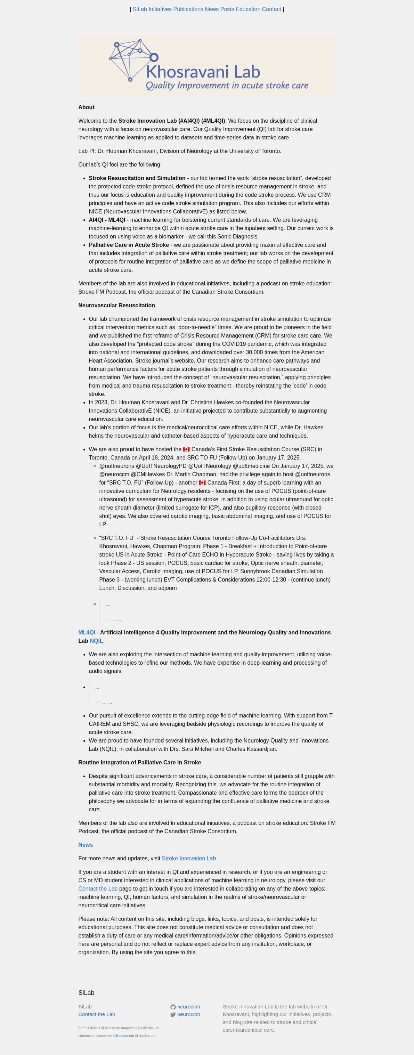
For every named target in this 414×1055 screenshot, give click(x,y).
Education (249, 9)
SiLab (140, 9)
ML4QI (87, 632)
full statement (123, 1036)
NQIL (96, 641)
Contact (272, 9)
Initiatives (160, 9)
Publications (189, 9)
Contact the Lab (98, 889)
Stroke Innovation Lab (189, 858)
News (212, 9)
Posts (228, 9)
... (121, 618)
